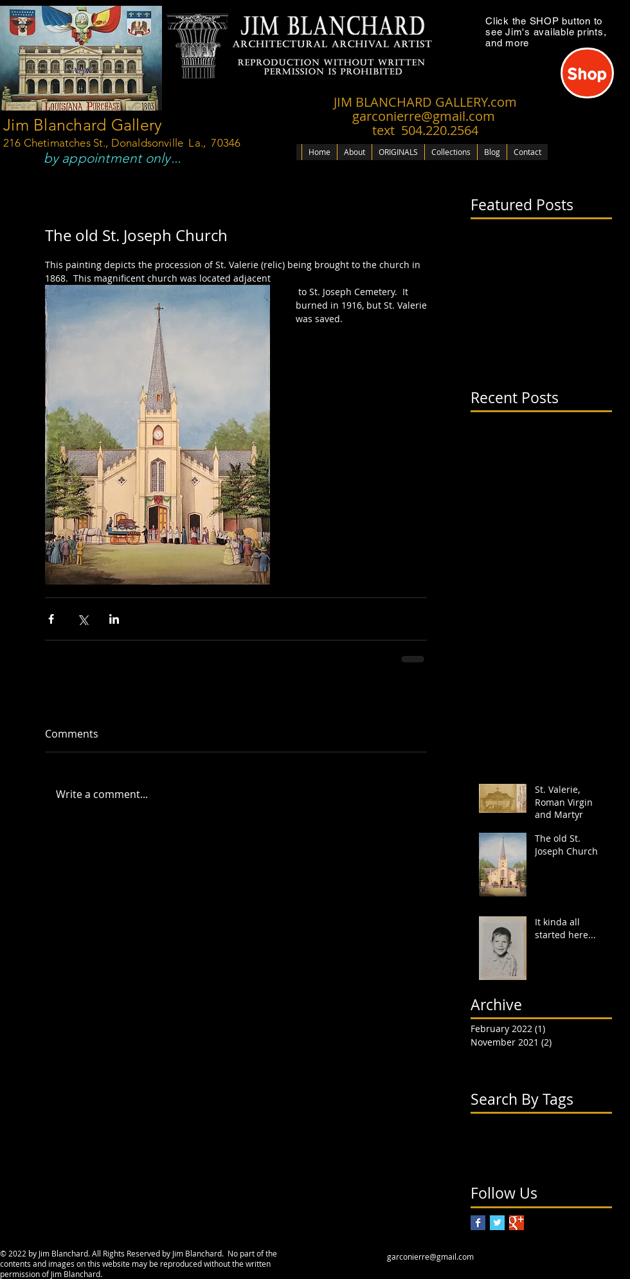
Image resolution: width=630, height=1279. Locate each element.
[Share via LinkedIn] (114, 619)
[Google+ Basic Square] (516, 1222)
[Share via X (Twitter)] (82, 619)
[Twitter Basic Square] (497, 1222)
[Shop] (587, 73)
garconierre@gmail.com (430, 1256)
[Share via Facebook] (51, 619)
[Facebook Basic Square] (478, 1222)
